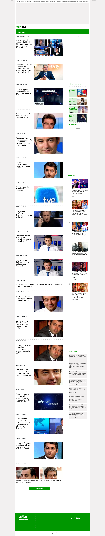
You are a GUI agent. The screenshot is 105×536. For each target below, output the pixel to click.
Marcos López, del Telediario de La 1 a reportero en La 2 (23, 115)
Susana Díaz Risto (28, 1)
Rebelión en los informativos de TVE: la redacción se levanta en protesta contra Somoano (24, 141)
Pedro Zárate (74, 218)
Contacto (46, 533)
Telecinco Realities (79, 1)
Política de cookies (58, 533)
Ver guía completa (73, 124)
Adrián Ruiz (74, 196)
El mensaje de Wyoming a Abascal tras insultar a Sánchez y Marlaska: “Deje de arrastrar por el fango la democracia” (77, 373)
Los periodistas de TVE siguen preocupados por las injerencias (24, 238)
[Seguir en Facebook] (72, 518)
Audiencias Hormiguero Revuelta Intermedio (68, 1)
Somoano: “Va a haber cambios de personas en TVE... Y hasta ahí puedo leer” (24, 372)
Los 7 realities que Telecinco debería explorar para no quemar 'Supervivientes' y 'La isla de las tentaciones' (79, 295)
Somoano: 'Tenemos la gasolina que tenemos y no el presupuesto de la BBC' (23, 349)
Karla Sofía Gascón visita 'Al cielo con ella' (72, 92)
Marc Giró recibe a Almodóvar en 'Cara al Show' (72, 116)
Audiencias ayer (58, 1)
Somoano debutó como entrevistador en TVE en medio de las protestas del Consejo (39, 285)
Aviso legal (51, 533)
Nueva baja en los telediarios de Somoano (23, 189)
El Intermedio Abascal (44, 1)
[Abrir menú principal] (88, 26)
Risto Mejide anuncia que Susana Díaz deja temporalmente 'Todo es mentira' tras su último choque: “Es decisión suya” (77, 365)
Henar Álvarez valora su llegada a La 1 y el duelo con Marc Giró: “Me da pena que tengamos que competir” (77, 357)
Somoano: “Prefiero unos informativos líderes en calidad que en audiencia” (23, 446)
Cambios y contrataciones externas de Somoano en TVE (24, 165)
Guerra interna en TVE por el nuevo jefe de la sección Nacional (24, 263)
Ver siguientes (39, 488)
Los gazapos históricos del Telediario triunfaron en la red (24, 214)
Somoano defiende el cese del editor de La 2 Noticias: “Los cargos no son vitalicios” (24, 324)
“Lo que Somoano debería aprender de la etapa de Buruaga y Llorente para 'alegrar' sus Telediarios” (23, 423)
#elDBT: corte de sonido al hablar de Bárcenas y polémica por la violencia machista (24, 44)
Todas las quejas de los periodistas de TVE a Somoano (50, 481)
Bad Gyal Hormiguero (51, 1)
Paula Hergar (74, 279)
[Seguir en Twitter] (71, 518)
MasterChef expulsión (86, 1)
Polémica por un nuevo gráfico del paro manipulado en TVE (23, 92)
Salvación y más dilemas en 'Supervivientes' (73, 108)
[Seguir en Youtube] (77, 518)
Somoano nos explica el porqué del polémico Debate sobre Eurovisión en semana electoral (24, 68)
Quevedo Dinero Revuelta (36, 1)
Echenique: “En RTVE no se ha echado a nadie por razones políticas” (27, 481)
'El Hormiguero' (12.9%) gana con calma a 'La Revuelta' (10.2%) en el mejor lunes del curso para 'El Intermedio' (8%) (79, 234)
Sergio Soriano (75, 299)
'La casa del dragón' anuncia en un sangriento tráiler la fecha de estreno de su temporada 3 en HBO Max (79, 254)
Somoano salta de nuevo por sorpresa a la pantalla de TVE (24, 298)
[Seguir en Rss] (79, 518)
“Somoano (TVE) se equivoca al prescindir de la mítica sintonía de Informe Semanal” (23, 398)
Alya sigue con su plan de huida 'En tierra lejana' (73, 100)
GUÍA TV (75, 84)
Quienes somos (40, 533)
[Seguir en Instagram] (74, 518)
